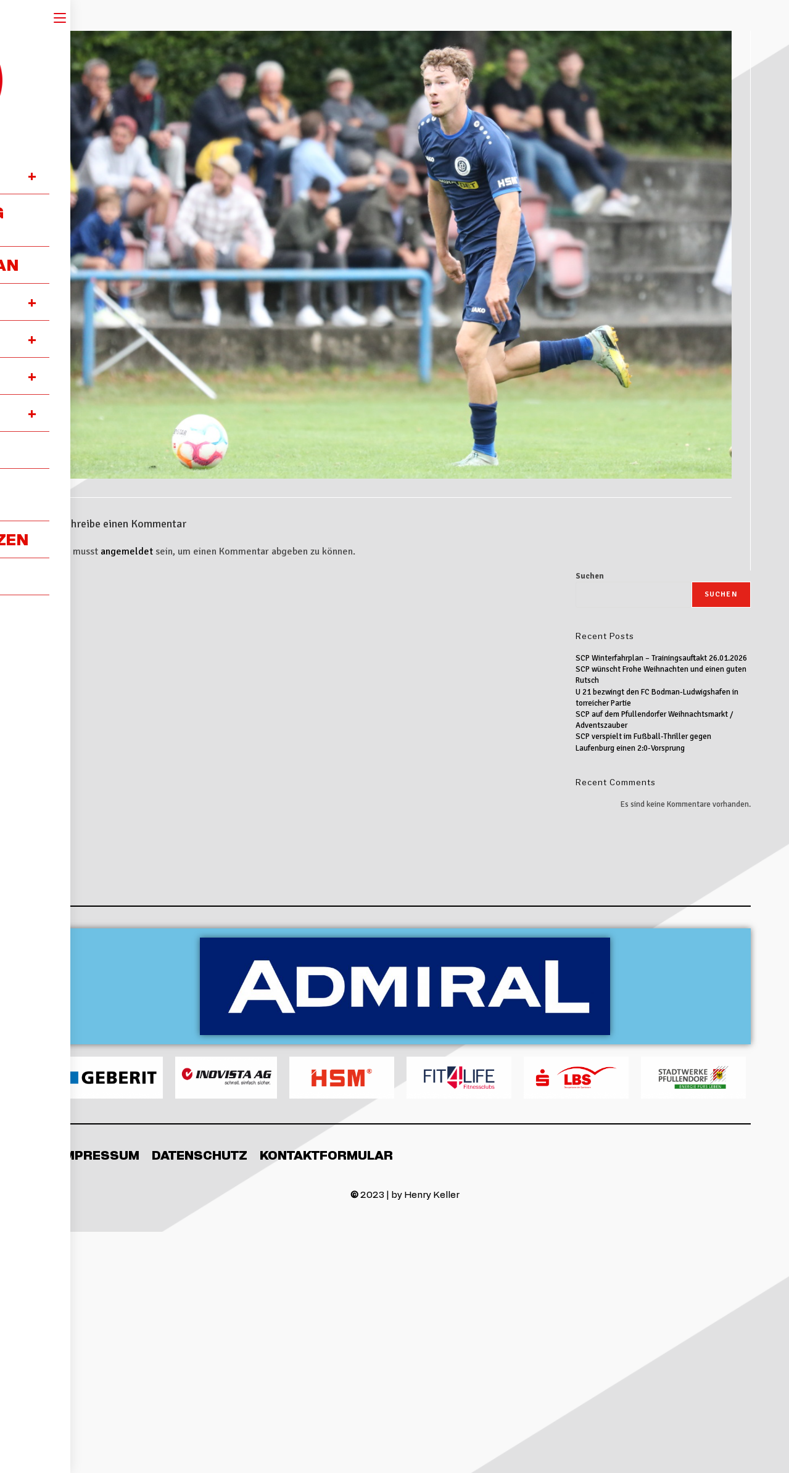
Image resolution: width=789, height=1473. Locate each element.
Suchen (590, 576)
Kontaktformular (326, 1154)
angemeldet (127, 551)
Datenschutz (199, 1154)
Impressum (99, 1154)
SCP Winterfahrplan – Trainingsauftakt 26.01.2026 (661, 658)
